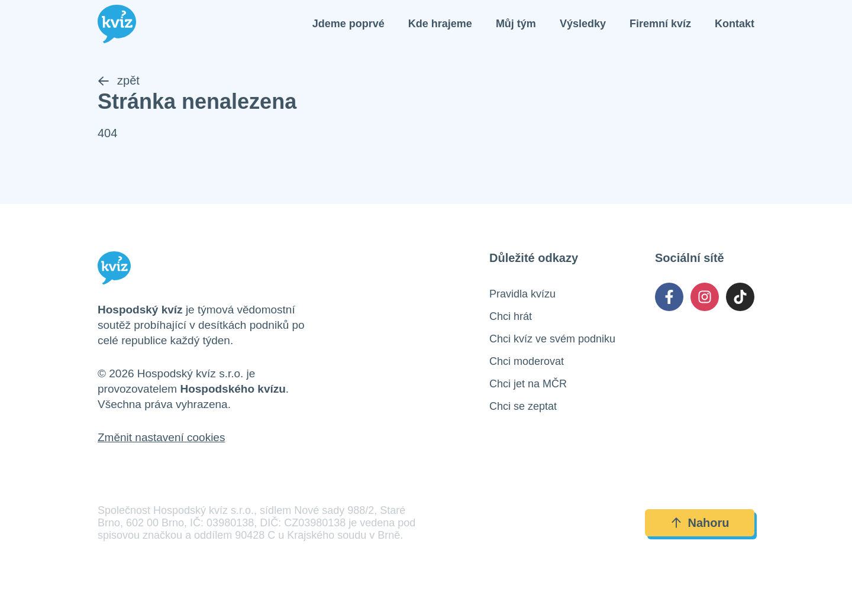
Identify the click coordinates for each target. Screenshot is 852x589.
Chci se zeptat (523, 406)
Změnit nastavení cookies (161, 437)
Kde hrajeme (440, 24)
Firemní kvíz (660, 24)
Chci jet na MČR (528, 384)
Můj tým (516, 24)
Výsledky (583, 24)
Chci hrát (510, 316)
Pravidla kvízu (522, 294)
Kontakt (734, 24)
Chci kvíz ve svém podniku (552, 339)
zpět (119, 80)
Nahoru (700, 522)
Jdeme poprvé (348, 24)
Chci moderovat (526, 361)
